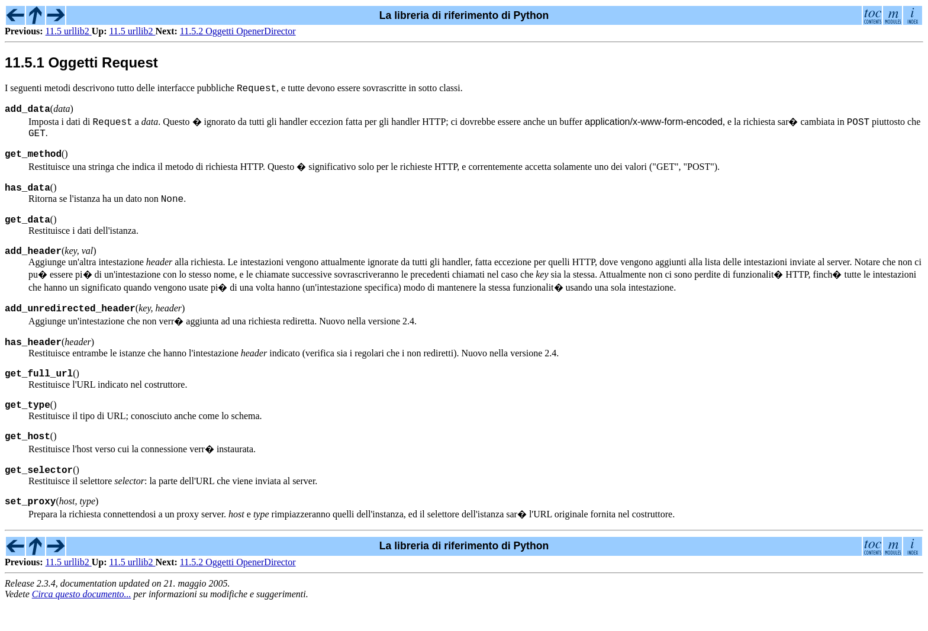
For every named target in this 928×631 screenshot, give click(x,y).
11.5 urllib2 (69, 31)
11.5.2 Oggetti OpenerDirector (238, 31)
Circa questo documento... (81, 621)
